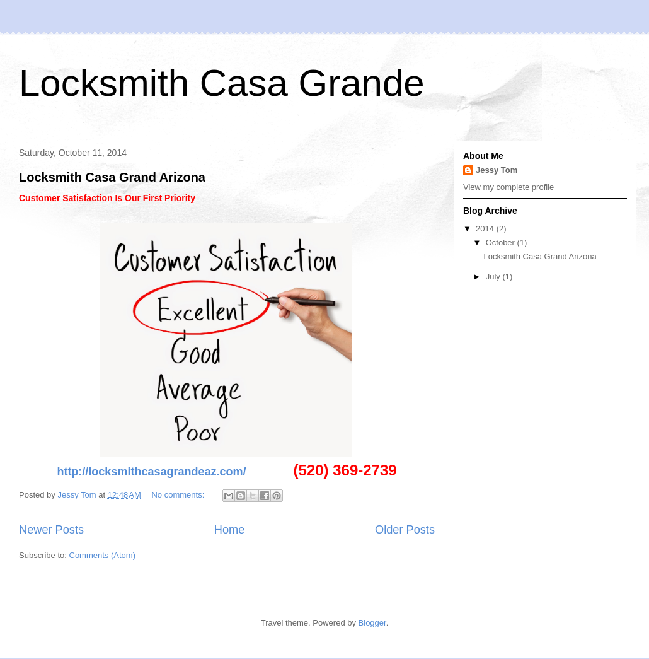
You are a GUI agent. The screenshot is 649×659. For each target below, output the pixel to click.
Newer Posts (51, 529)
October (501, 242)
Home (229, 529)
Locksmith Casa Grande (222, 83)
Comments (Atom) (102, 555)
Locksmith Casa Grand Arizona (112, 177)
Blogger (372, 622)
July (494, 276)
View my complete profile (508, 187)
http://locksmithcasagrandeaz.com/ (151, 471)
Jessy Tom (496, 170)
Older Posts (405, 529)
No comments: (178, 494)
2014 (486, 228)
